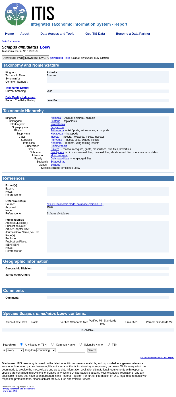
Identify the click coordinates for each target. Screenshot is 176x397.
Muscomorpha (59, 155)
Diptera (55, 149)
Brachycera (57, 152)
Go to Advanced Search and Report (157, 357)
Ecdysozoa (57, 127)
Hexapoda (57, 133)
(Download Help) (60, 57)
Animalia (56, 118)
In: (4, 350)
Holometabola (59, 146)
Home (9, 33)
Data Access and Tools (57, 33)
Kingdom (30, 350)
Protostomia (58, 124)
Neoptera (56, 143)
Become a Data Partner (133, 33)
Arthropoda (57, 130)
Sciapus (55, 164)
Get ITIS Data (95, 33)
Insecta (55, 136)
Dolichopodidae (60, 158)
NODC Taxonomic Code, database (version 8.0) (75, 204)
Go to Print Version (11, 41)
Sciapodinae (58, 161)
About (24, 33)
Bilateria (55, 121)
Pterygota (56, 139)
